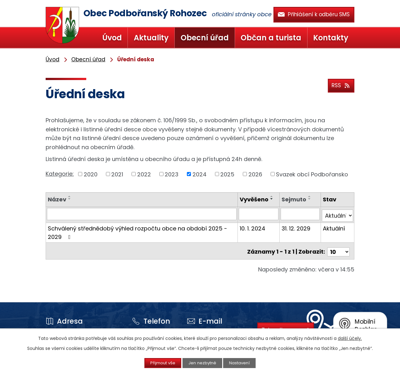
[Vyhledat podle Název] (142, 214)
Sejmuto (294, 199)
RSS (340, 84)
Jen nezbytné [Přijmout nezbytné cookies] (203, 363)
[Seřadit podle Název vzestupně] (69, 196)
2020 (91, 174)
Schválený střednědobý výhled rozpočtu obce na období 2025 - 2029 (137, 231)
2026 (255, 174)
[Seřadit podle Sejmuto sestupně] (310, 199)
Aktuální (334, 226)
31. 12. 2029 (296, 226)
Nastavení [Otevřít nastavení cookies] (245, 363)
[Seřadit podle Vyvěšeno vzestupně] (272, 196)
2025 (227, 174)
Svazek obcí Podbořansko (312, 174)
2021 (117, 174)
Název (57, 199)
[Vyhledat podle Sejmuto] (300, 214)
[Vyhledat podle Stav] (337, 214)
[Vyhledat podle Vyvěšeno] (259, 214)
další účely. (350, 338)
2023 (171, 174)
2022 (144, 174)
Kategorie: (60, 174)
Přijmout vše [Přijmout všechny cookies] (158, 363)
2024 (199, 174)
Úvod (112, 38)
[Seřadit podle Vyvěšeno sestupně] (272, 199)
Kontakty (330, 38)
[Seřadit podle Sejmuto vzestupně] (310, 196)
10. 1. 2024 (253, 226)
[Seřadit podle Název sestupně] (69, 199)
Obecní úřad (205, 38)
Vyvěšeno (254, 199)
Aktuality (151, 38)
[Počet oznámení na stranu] (338, 248)
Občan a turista (271, 38)
